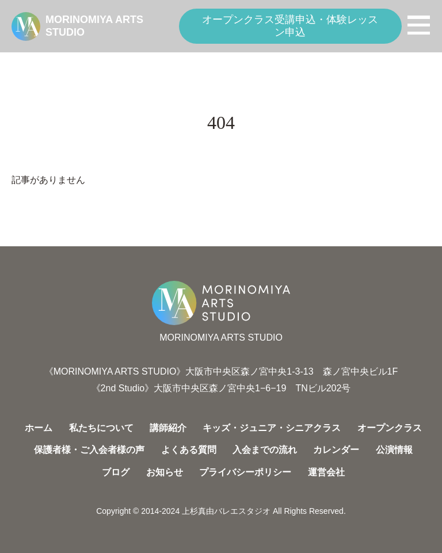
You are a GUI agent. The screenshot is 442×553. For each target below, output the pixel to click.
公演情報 (394, 450)
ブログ (115, 472)
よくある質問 (188, 450)
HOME (24, 61)
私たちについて (101, 428)
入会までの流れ (265, 450)
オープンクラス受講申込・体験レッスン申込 (290, 26)
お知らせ (164, 472)
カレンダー (336, 450)
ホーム (38, 428)
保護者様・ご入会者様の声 (89, 450)
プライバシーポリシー (245, 472)
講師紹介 (168, 428)
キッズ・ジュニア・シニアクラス (272, 428)
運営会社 (326, 472)
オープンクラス (389, 428)
